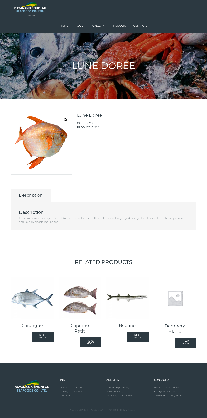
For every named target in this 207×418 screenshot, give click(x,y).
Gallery (64, 391)
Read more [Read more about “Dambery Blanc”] (185, 343)
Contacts (65, 395)
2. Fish (95, 123)
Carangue (32, 326)
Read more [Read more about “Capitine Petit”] (90, 342)
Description (32, 195)
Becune (127, 326)
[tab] (32, 195)
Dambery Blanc (174, 329)
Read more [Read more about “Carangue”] (43, 337)
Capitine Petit (79, 328)
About (79, 388)
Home (64, 388)
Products (81, 391)
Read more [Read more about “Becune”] (138, 337)
